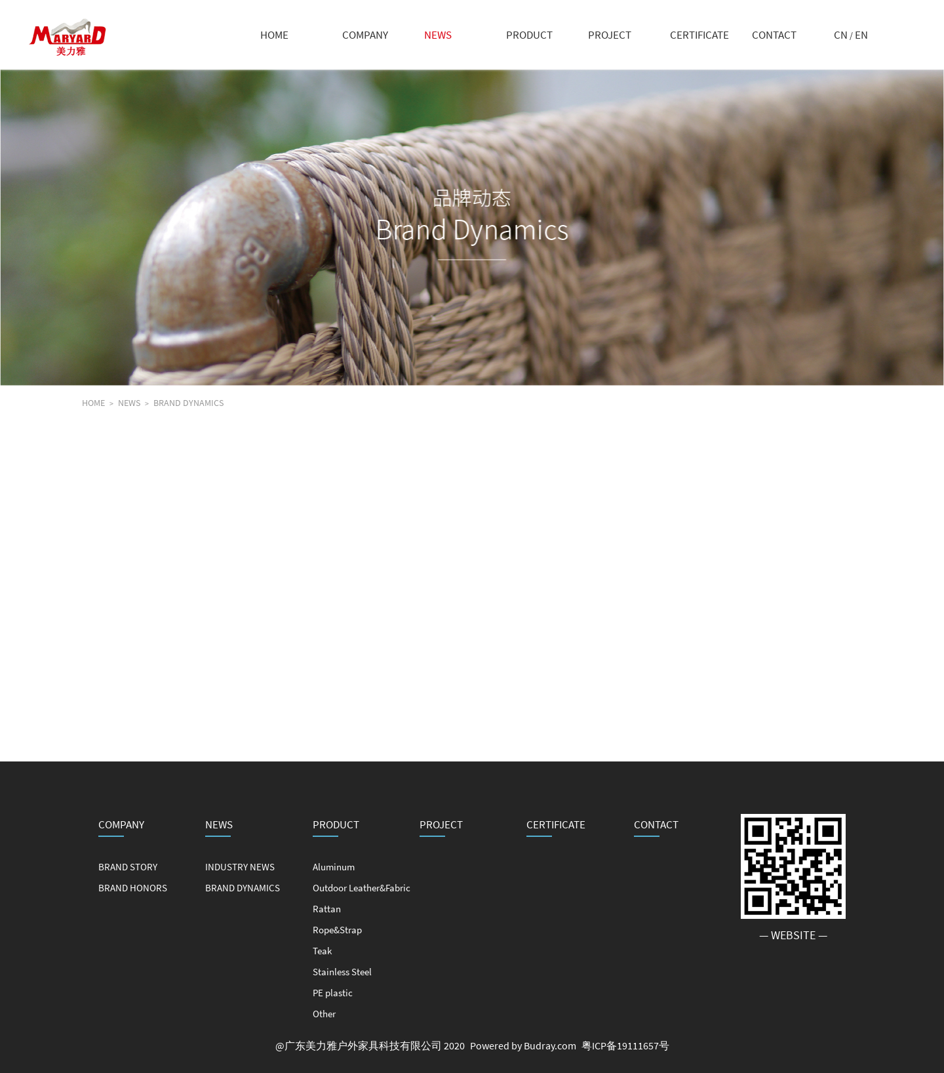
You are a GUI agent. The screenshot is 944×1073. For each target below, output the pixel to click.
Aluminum (334, 866)
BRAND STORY (127, 866)
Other (324, 1013)
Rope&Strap (337, 929)
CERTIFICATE (699, 35)
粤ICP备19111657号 (625, 1045)
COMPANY (365, 35)
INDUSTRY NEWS (240, 866)
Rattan (327, 908)
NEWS (438, 35)
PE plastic (333, 992)
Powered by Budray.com (523, 1045)
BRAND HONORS (132, 887)
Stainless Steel (342, 971)
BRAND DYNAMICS (188, 403)
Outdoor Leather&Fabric (361, 887)
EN (861, 35)
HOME (274, 35)
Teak (322, 950)
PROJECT (609, 35)
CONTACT (774, 35)
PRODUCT (529, 35)
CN (841, 35)
